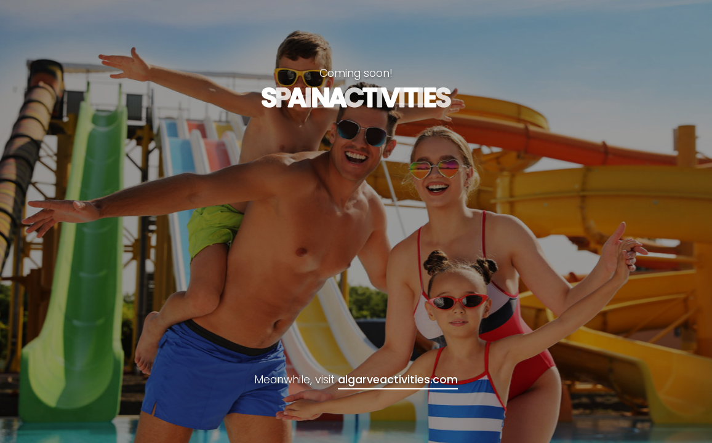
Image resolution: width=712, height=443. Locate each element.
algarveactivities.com (398, 379)
